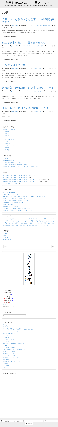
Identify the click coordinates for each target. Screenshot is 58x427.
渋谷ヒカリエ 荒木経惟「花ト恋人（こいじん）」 (17, 200)
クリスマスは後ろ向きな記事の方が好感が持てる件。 (28, 20)
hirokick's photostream (9, 327)
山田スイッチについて (9, 129)
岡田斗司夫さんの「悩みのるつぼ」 (12, 206)
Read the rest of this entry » (10, 36)
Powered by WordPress (50, 421)
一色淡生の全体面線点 (9, 347)
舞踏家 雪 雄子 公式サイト (11, 361)
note (35, 46)
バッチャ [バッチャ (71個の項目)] (37, 221)
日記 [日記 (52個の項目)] (32, 223)
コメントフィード (8, 237)
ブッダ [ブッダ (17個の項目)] (42, 221)
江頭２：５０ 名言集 (9, 355)
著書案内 (7, 131)
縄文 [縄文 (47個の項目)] (18, 225)
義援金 (38, 46)
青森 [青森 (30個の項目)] (41, 225)
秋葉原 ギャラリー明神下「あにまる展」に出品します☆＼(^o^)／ (21, 166)
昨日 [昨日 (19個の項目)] (39, 223)
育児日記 (7, 133)
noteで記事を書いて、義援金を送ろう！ (25, 42)
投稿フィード (7, 235)
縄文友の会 (6, 359)
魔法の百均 (7, 143)
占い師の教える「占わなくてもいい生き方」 (15, 175)
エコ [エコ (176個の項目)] (33, 219)
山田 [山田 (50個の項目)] (18, 223)
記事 (49, 25)
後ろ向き (45, 25)
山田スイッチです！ (8, 160)
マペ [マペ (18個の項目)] (46, 221)
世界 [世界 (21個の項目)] (49, 221)
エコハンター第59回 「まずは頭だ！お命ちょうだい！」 (19, 210)
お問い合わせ (7, 150)
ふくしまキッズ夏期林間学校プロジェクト (14, 343)
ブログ (28, 25)
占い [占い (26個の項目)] (14, 223)
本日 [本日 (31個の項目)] (51, 223)
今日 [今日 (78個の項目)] (6, 223)
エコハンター (8, 135)
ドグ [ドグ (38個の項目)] (19, 221)
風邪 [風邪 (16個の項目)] (45, 225)
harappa (5, 325)
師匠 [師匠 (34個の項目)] (23, 223)
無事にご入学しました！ (10, 204)
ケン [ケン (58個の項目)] (43, 219)
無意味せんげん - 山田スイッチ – (29, 2)
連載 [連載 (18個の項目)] (34, 225)
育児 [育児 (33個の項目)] (27, 225)
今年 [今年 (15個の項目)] (52, 221)
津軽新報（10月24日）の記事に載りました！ (28, 87)
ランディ (36, 68)
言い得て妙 (6, 365)
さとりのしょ (7, 337)
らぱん (5, 345)
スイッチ (31, 175)
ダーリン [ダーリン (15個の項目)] (15, 221)
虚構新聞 (5, 363)
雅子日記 (5, 367)
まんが (6, 137)
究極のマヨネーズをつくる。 (11, 194)
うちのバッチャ (9, 141)
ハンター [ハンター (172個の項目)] (27, 221)
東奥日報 (36, 111)
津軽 (38, 91)
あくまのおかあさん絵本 (10, 333)
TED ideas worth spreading (10, 331)
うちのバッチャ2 (9, 146)
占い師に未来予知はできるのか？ (12, 162)
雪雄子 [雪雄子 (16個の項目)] (37, 225)
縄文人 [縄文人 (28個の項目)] (22, 225)
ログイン (5, 233)
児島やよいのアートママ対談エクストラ (14, 349)
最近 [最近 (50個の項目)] (46, 223)
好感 (41, 25)
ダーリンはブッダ (9, 139)
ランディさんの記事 (14, 65)
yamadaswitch (14, 25)
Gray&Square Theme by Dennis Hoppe (32, 421)
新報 (35, 91)
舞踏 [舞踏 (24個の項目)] (31, 225)
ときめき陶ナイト (8, 341)
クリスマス (36, 25)
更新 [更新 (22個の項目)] (42, 223)
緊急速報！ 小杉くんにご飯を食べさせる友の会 (16, 208)
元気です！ (6, 158)
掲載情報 (7, 148)
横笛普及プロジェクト (9, 353)
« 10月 (5, 304)
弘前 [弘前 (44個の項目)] (27, 223)
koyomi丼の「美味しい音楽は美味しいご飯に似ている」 (18, 329)
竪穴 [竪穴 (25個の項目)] (13, 225)
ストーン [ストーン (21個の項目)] (11, 221)
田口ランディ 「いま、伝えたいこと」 (14, 357)
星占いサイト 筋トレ (9, 351)
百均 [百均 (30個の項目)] (10, 225)
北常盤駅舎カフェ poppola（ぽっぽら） (14, 202)
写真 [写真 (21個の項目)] (10, 223)
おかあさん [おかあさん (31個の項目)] (18, 219)
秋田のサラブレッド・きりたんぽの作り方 (14, 198)
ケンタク (5, 335)
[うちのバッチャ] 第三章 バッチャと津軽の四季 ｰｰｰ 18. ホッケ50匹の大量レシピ (24, 196)
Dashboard (29, 423)
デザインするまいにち (9, 339)
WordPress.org (7, 239)
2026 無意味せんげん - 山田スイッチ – (11, 421)
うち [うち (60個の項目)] (12, 219)
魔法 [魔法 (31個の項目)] (48, 225)
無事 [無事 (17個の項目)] (6, 225)
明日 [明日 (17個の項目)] (35, 223)
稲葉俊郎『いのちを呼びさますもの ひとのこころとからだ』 (20, 179)
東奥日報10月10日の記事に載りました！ (25, 108)
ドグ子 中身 (7, 183)
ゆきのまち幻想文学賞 (9, 192)
